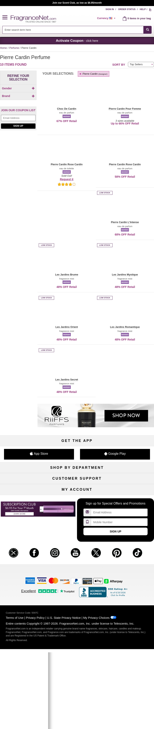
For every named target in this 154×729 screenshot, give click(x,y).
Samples (77, 486)
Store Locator (77, 572)
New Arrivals (129, 500)
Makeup (129, 486)
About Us (24, 559)
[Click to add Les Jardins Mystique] (17, 153)
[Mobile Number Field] (119, 647)
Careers (129, 565)
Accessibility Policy (24, 572)
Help (143, 9)
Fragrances (24, 480)
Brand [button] (18, 102)
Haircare (24, 500)
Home (3, 47)
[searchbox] (73, 30)
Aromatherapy (77, 500)
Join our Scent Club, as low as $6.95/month (77, 2)
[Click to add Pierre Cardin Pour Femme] (17, 187)
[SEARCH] (147, 30)
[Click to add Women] (18, 95)
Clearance (77, 513)
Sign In (109, 9)
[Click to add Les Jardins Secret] (17, 169)
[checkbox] (18, 95)
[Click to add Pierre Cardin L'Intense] (17, 180)
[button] (6, 17)
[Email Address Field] (18, 208)
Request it (66, 179)
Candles (129, 493)
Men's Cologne (24, 493)
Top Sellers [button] (136, 64)
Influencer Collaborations (24, 579)
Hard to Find (129, 513)
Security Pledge (77, 552)
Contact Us (24, 552)
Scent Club (77, 519)
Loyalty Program (24, 513)
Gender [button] (18, 88)
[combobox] (77, 30)
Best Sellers (77, 506)
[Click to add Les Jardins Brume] (17, 148)
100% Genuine (77, 565)
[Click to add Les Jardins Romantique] (17, 164)
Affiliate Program (129, 546)
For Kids (129, 480)
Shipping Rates (77, 559)
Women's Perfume (24, 486)
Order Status (127, 9)
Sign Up (18, 216)
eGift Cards (24, 565)
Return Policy (77, 546)
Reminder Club (77, 611)
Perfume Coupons (129, 559)
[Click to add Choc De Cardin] (17, 138)
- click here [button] (77, 41)
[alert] (107, 18)
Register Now (24, 611)
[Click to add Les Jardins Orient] (17, 158)
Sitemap (129, 552)
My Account (24, 605)
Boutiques (24, 506)
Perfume (14, 47)
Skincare (77, 493)
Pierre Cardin (93, 73)
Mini (129, 506)
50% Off (77, 480)
